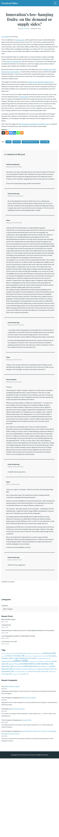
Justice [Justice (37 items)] (12, 738)
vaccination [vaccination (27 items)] (24, 748)
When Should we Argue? (9, 689)
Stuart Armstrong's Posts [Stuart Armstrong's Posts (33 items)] (38, 746)
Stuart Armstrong (24, 28)
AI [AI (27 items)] (16, 727)
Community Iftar (6, 695)
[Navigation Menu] (55, 3)
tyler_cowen (46, 153)
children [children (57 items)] (11, 729)
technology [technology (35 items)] (6, 748)
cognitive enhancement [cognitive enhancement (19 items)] (40, 729)
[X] (3, 144)
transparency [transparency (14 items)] (16, 748)
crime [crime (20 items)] (38, 732)
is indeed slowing (30, 103)
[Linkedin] (14, 144)
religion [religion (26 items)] (41, 743)
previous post (22, 40)
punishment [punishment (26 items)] (26, 743)
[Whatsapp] (18, 144)
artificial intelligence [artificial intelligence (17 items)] (36, 727)
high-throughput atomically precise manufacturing (37, 135)
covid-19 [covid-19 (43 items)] (31, 732)
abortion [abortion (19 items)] (4, 727)
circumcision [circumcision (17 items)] (29, 729)
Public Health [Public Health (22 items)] (17, 743)
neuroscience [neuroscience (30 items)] (18, 740)
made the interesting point (27, 63)
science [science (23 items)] (21, 746)
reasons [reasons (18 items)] (34, 743)
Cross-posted (5, 37)
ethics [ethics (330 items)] (21, 735)
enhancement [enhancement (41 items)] (7, 735)
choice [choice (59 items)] (20, 729)
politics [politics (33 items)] (40, 740)
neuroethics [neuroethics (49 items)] (7, 740)
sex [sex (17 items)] (27, 746)
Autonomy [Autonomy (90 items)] (49, 726)
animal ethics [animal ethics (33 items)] (24, 727)
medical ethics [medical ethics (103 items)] (31, 738)
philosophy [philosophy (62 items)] (30, 740)
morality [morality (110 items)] (47, 738)
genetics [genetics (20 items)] (43, 735)
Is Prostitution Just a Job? (10, 715)
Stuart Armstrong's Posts (31, 153)
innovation (17, 153)
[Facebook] (10, 144)
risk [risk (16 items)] (16, 746)
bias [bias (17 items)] (3, 729)
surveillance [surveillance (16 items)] (52, 746)
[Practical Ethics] (9, 3)
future (9, 153)
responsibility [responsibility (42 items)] (7, 746)
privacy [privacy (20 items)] (47, 740)
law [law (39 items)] (19, 738)
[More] (22, 144)
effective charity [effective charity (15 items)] (46, 732)
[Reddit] (7, 144)
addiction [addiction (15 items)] (11, 727)
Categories (5, 674)
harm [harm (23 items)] (49, 735)
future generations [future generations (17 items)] (34, 735)
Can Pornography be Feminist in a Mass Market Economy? (20, 709)
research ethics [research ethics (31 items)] (51, 743)
